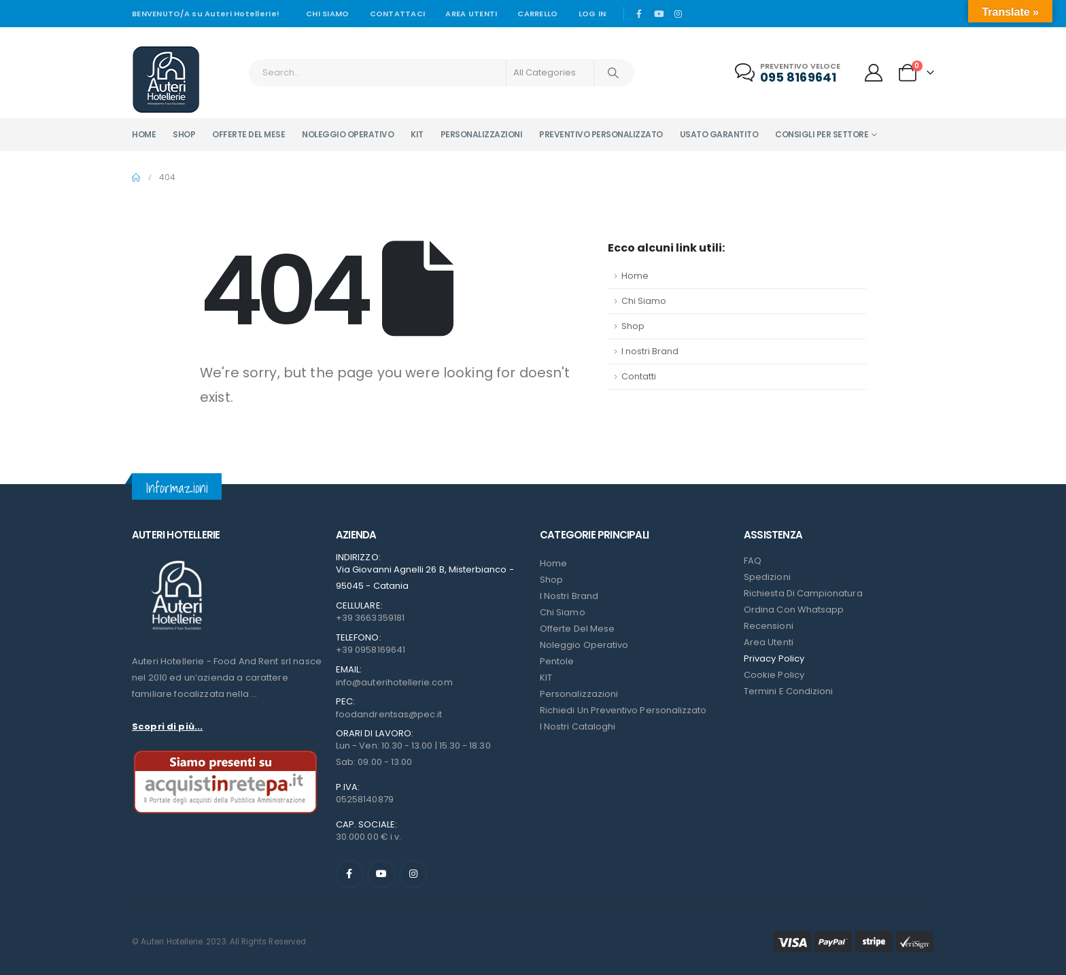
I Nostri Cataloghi (577, 726)
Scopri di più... (167, 726)
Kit (417, 134)
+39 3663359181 (370, 617)
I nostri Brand (649, 351)
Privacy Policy (774, 658)
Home (144, 134)
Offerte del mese (248, 134)
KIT (546, 677)
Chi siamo (327, 13)
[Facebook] (639, 13)
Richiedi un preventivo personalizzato (623, 710)
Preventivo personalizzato (601, 134)
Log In (592, 13)
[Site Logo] (166, 80)
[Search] (613, 72)
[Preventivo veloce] (789, 73)
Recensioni (768, 625)
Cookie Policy (774, 674)
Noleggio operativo (348, 134)
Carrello (537, 13)
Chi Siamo (643, 301)
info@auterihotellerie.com (394, 682)
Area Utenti (471, 13)
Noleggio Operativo (584, 644)
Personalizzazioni (482, 134)
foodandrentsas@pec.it (389, 714)
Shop (184, 134)
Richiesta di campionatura (803, 593)
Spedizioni (767, 576)
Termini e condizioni (788, 691)
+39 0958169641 (370, 649)
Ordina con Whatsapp (794, 609)
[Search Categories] (550, 72)
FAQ (752, 560)
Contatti (638, 376)
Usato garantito (719, 134)
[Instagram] (678, 13)
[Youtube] (659, 13)
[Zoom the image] (176, 560)
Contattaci (398, 13)
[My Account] (873, 73)
